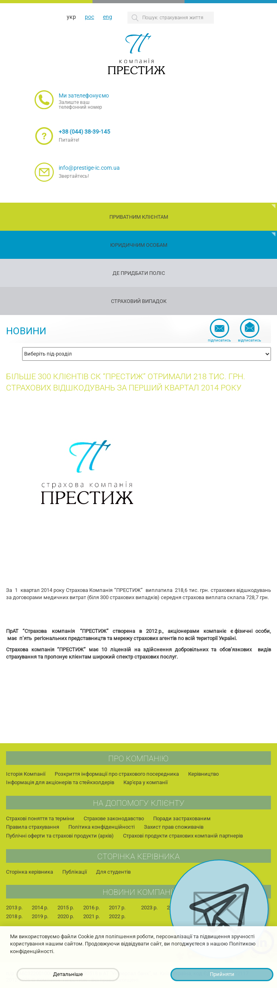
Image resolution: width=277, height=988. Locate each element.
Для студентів (113, 872)
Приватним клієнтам (138, 217)
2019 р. (40, 916)
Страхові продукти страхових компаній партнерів (183, 836)
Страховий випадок (138, 301)
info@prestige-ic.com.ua (89, 168)
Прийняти (222, 974)
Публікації (74, 872)
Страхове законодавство (114, 818)
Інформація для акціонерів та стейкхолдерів (60, 782)
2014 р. (40, 908)
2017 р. (117, 908)
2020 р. (65, 916)
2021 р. (91, 916)
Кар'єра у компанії (145, 782)
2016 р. (91, 908)
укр (71, 17)
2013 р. (14, 908)
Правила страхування (32, 827)
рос (89, 17)
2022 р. (117, 916)
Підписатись (219, 340)
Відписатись (249, 340)
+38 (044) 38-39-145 (84, 131)
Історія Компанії (25, 774)
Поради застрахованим (182, 818)
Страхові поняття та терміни (40, 818)
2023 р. (149, 908)
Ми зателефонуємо (84, 95)
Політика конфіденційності (101, 827)
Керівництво (203, 774)
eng (107, 17)
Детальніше (68, 974)
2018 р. (14, 916)
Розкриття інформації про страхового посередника (117, 774)
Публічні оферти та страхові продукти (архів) (60, 836)
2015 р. (65, 908)
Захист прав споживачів (173, 827)
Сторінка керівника (29, 872)
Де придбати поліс (139, 273)
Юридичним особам (138, 245)
